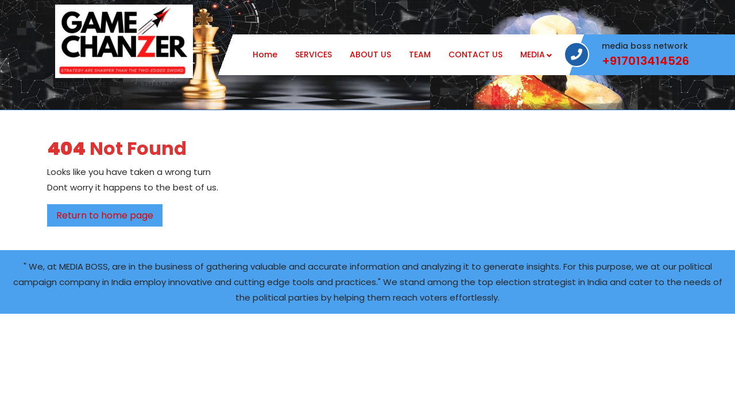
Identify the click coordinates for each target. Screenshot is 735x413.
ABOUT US (370, 54)
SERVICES (313, 54)
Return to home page (109, 217)
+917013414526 (645, 61)
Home (265, 54)
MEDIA (532, 54)
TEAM (420, 54)
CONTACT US (475, 54)
